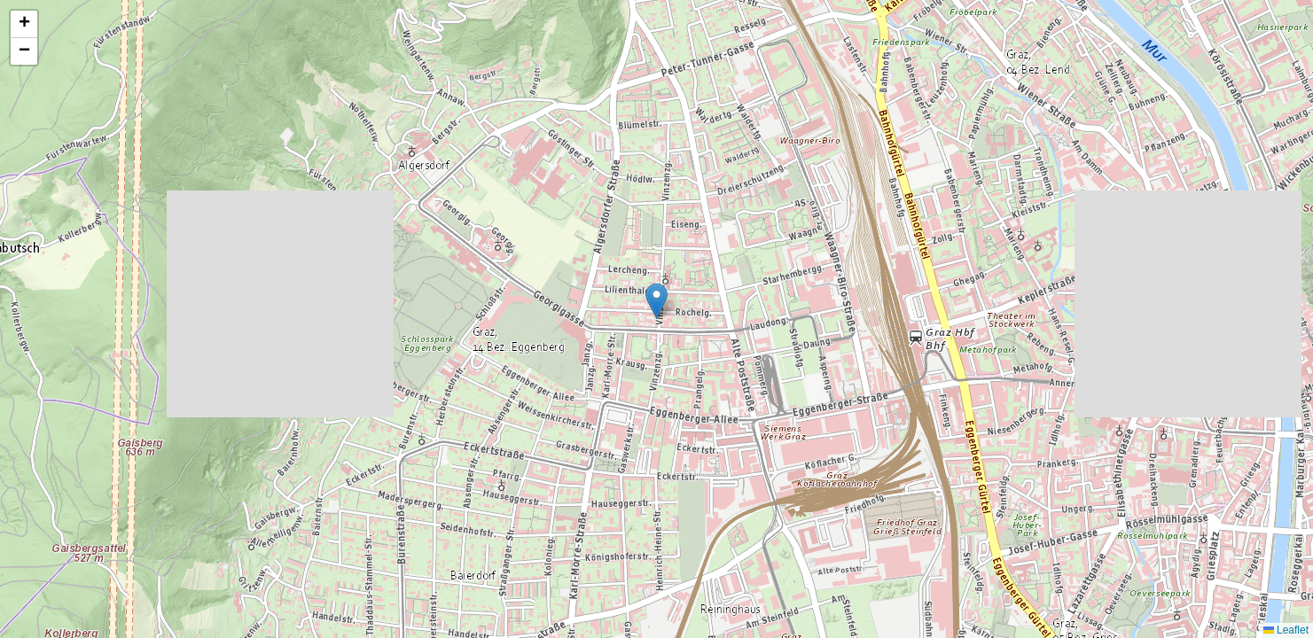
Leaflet (1286, 630)
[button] (656, 301)
